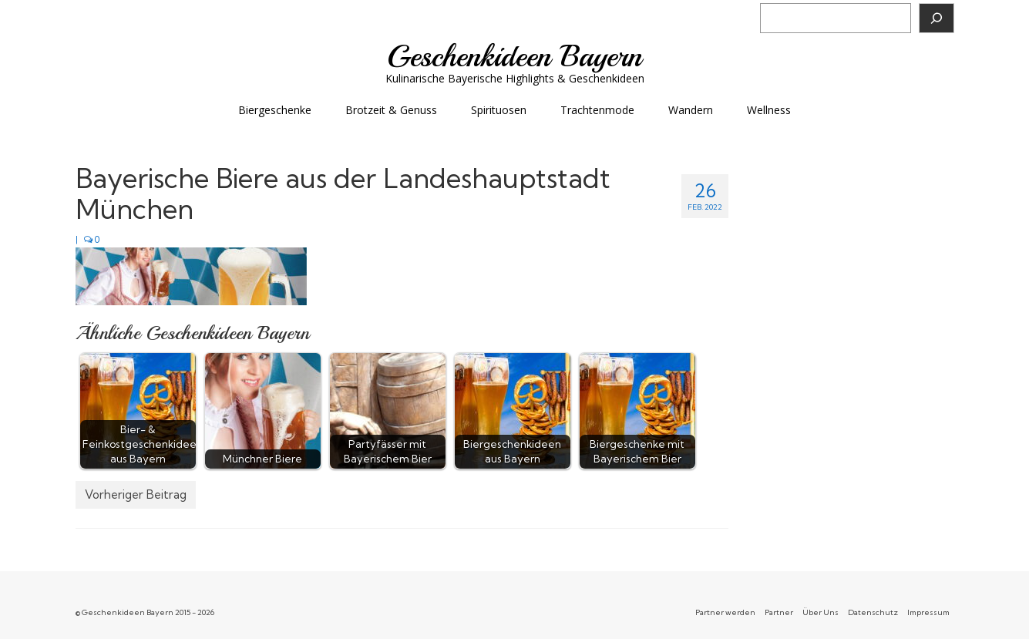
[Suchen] (936, 18)
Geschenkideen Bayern (514, 56)
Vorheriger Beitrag (136, 494)
